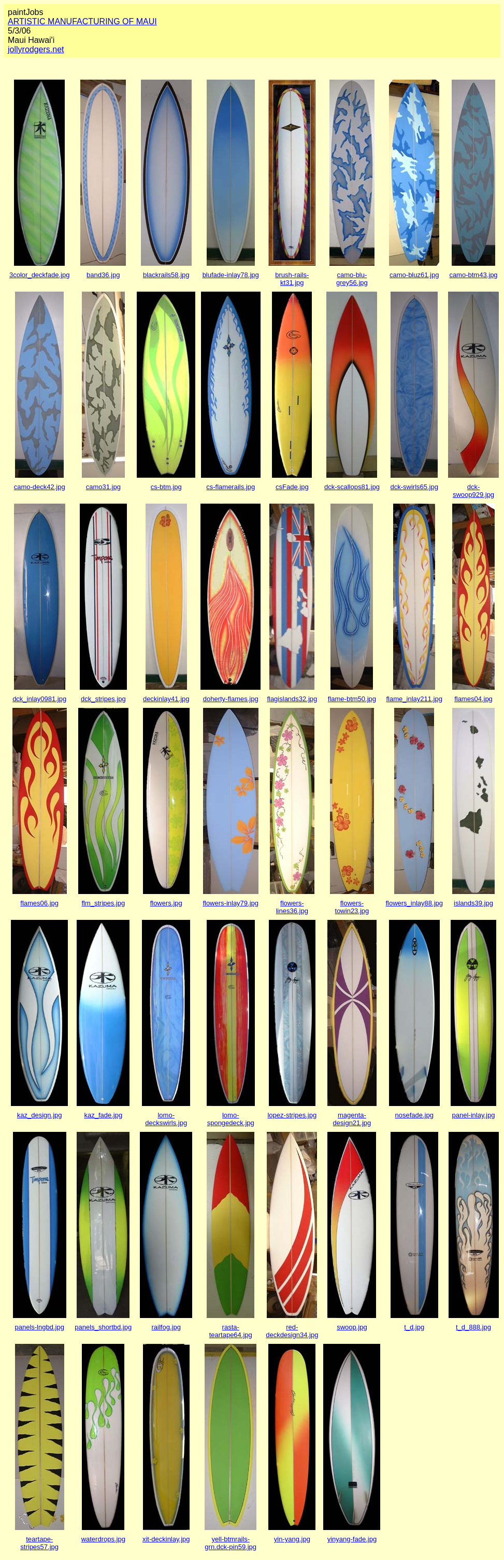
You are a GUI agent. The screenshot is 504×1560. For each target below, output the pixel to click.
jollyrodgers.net (36, 49)
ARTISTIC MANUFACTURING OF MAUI (82, 21)
